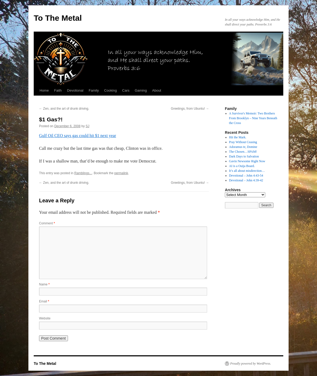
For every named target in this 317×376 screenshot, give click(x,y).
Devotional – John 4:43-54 (246, 175)
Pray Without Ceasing (243, 142)
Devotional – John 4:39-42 (246, 180)
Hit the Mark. (237, 137)
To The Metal (58, 18)
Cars (125, 90)
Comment (47, 223)
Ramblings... (83, 173)
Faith (58, 90)
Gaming (141, 90)
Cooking (110, 90)
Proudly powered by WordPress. (250, 363)
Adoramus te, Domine (243, 147)
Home (44, 90)
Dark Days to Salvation (244, 156)
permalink (121, 173)
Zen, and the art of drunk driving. (64, 108)
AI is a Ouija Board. (242, 166)
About (156, 90)
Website (44, 318)
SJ (87, 126)
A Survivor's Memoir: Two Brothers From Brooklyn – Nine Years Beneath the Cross (253, 118)
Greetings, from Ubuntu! (190, 108)
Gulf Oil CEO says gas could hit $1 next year (77, 135)
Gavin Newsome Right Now (247, 161)
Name (44, 284)
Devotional (75, 90)
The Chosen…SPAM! (243, 151)
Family (94, 90)
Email (44, 301)
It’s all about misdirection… (247, 171)
